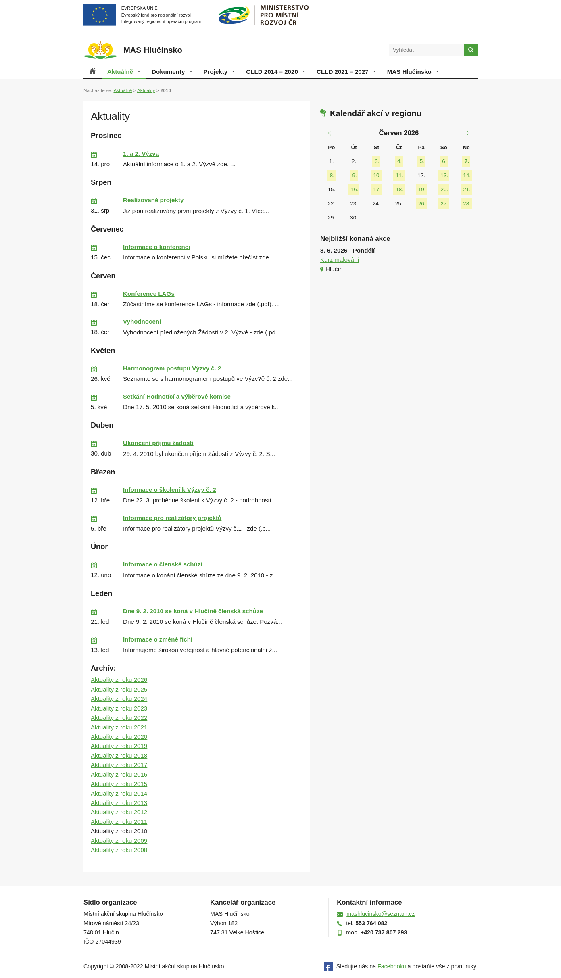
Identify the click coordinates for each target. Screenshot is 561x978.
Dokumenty (172, 71)
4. (399, 161)
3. (377, 161)
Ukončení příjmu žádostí (158, 442)
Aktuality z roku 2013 (119, 802)
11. (399, 175)
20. (444, 189)
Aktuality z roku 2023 (119, 708)
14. (467, 175)
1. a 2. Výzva (141, 153)
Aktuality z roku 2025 (119, 689)
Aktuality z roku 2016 (119, 774)
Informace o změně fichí (157, 639)
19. (422, 189)
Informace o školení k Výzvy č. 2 (169, 489)
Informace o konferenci (156, 246)
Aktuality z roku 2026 (119, 679)
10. (377, 175)
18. (399, 189)
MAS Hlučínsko (413, 71)
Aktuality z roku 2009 (119, 840)
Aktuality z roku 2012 (119, 812)
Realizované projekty (153, 199)
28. (467, 204)
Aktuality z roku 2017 (119, 764)
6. (444, 161)
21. (467, 189)
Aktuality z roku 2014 (119, 793)
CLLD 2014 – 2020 (275, 71)
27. (444, 204)
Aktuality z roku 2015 (119, 783)
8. (332, 175)
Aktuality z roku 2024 (119, 698)
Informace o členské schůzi (162, 564)
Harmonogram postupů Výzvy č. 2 (172, 368)
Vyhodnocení (142, 321)
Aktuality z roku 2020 (119, 736)
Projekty (219, 71)
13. (444, 175)
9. (354, 175)
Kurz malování (339, 259)
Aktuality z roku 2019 (119, 745)
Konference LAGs (149, 293)
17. (377, 189)
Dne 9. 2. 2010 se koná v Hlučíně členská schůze (193, 611)
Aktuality (146, 90)
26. (422, 204)
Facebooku (391, 966)
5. (422, 161)
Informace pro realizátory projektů (172, 517)
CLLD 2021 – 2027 (346, 71)
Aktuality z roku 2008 (119, 849)
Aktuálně (123, 71)
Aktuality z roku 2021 (119, 727)
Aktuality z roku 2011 (119, 821)
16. (355, 189)
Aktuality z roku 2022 (119, 717)
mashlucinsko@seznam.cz (380, 914)
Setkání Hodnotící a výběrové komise (177, 396)
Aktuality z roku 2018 (119, 755)
